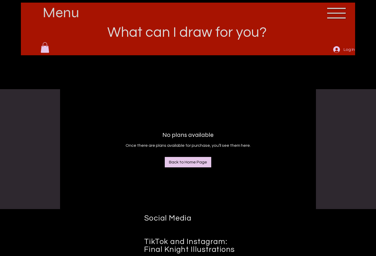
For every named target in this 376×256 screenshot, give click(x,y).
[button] (44, 47)
